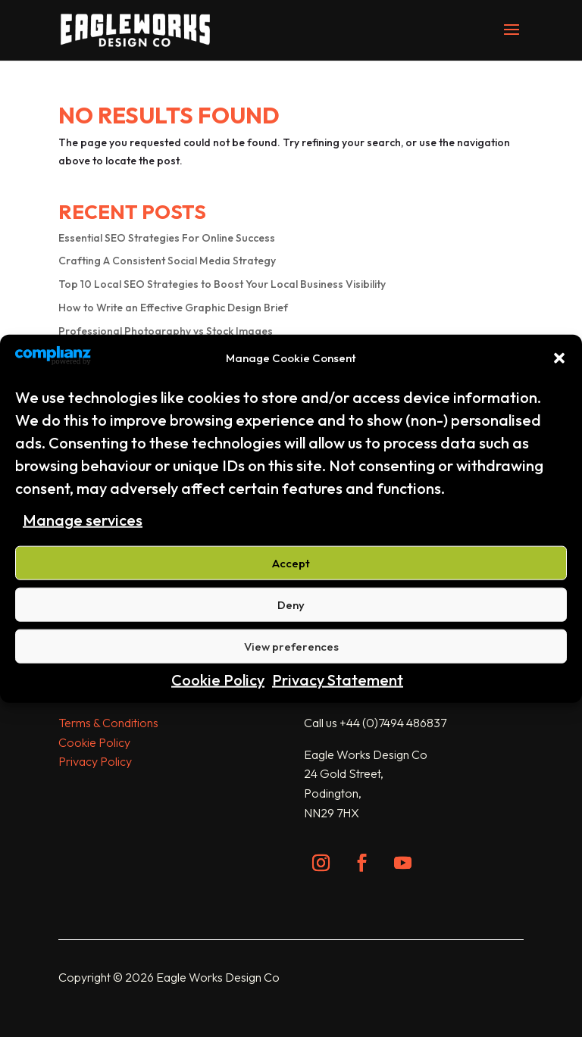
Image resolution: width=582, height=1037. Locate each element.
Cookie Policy (217, 679)
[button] (559, 358)
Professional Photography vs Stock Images (165, 331)
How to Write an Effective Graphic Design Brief (173, 307)
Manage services (82, 519)
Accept (291, 563)
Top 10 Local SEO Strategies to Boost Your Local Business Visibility (222, 284)
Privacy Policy (95, 761)
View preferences (291, 646)
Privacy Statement (337, 679)
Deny (291, 605)
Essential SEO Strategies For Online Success (166, 238)
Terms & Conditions (108, 722)
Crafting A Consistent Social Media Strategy (167, 260)
